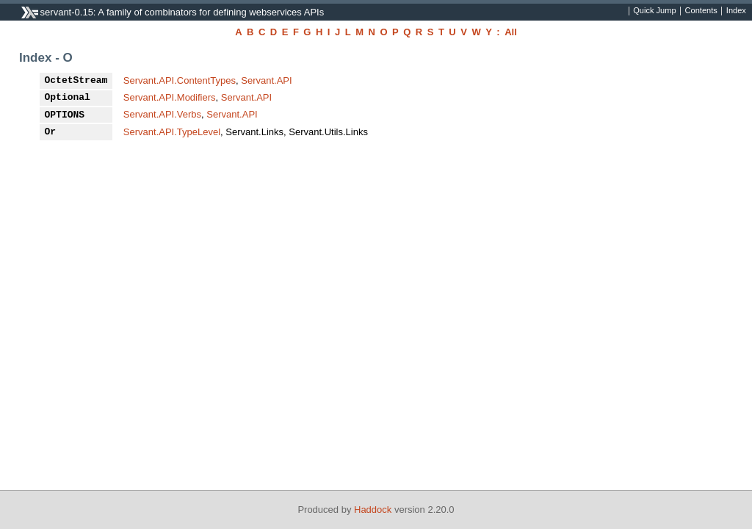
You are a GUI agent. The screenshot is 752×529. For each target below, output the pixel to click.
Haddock (372, 509)
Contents (701, 11)
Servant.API (266, 80)
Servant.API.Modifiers (169, 97)
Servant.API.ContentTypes (179, 80)
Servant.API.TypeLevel (171, 131)
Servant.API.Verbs (162, 114)
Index (736, 11)
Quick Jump (654, 11)
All (511, 31)
